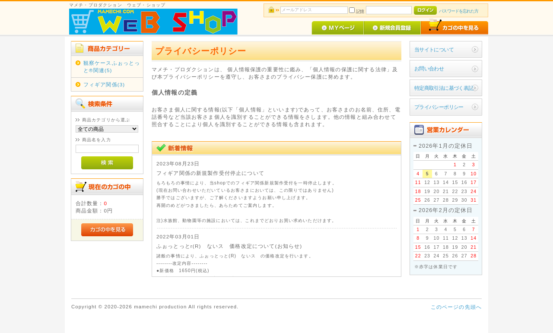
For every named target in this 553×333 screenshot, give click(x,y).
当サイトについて (434, 49)
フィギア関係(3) (104, 84)
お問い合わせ (429, 68)
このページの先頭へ (456, 307)
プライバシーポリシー (439, 107)
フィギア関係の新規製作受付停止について (210, 173)
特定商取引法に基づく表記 (444, 88)
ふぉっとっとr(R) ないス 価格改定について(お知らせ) (229, 246)
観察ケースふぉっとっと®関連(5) (111, 66)
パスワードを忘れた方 (458, 11)
